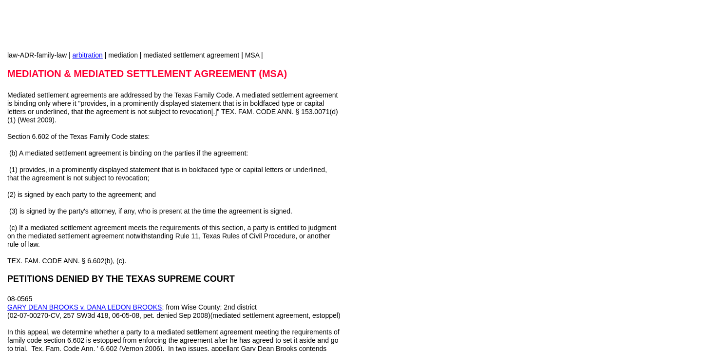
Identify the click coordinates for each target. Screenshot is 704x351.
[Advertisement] (424, 127)
